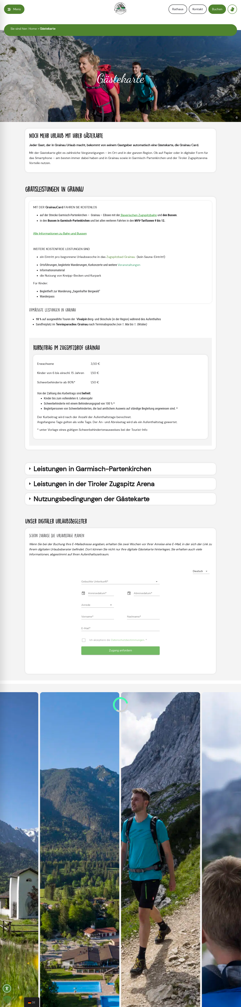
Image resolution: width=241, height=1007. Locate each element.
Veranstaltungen (128, 265)
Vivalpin (81, 319)
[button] (120, 469)
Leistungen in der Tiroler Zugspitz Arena (93, 484)
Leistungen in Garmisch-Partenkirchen (92, 469)
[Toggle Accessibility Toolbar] (7, 988)
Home (33, 29)
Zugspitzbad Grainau (121, 257)
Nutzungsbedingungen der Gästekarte (91, 499)
